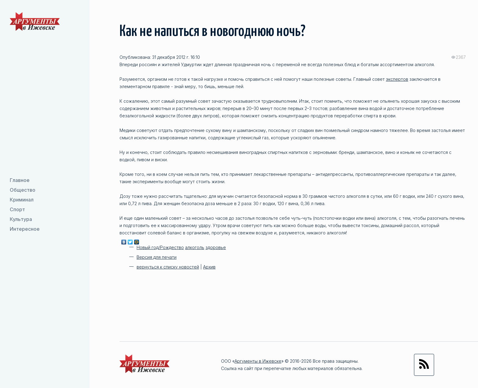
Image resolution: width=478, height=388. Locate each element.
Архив (209, 266)
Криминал (22, 200)
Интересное (25, 229)
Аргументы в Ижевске (257, 361)
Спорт (17, 209)
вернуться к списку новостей (168, 266)
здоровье (215, 247)
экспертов (397, 79)
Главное (20, 180)
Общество (22, 190)
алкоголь (194, 247)
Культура (21, 219)
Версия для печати (157, 257)
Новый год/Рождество (160, 247)
